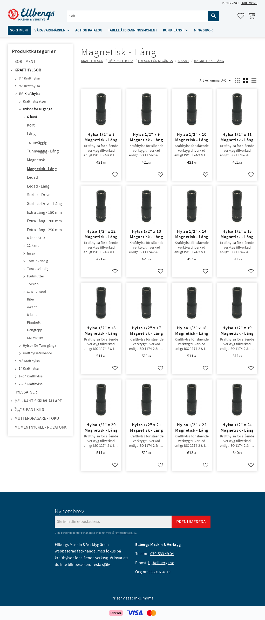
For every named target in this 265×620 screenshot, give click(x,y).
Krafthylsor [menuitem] (28, 70)
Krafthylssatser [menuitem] (34, 101)
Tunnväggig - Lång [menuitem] (43, 151)
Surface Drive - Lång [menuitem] (44, 203)
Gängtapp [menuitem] (34, 330)
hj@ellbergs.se (161, 562)
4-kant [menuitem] (32, 307)
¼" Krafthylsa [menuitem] (29, 78)
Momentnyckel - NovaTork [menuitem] (40, 427)
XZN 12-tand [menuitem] (36, 292)
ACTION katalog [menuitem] (88, 30)
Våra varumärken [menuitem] (50, 30)
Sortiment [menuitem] (19, 30)
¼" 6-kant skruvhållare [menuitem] (38, 401)
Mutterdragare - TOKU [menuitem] (37, 418)
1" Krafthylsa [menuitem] (29, 368)
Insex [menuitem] (31, 253)
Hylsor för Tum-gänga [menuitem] (39, 345)
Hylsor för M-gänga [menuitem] (37, 109)
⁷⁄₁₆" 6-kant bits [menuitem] (29, 409)
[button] (240, 15)
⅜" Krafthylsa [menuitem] (29, 86)
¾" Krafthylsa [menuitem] (29, 361)
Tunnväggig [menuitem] (37, 142)
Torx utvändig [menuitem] (37, 268)
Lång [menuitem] (31, 133)
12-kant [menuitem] (33, 245)
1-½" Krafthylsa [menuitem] (31, 376)
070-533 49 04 (162, 553)
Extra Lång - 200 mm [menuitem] (44, 221)
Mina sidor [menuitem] (203, 30)
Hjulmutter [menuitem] (35, 276)
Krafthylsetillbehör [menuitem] (37, 353)
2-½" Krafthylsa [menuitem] (31, 384)
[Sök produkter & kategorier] (137, 16)
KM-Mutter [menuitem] (35, 338)
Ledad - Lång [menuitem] (38, 186)
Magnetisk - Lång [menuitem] (42, 169)
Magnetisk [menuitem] (36, 160)
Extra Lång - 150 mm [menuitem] (44, 212)
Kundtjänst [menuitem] (173, 30)
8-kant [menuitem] (32, 314)
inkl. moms (249, 3)
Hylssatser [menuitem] (26, 392)
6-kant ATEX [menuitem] (36, 238)
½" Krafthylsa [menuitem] (29, 93)
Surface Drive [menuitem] (38, 194)
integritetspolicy (126, 533)
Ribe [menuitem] (30, 299)
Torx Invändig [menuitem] (37, 261)
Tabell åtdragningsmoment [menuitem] (132, 30)
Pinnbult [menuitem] (33, 322)
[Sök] (213, 16)
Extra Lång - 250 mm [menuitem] (44, 229)
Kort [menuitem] (31, 125)
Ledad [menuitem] (32, 177)
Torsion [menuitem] (33, 284)
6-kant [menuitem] (32, 117)
